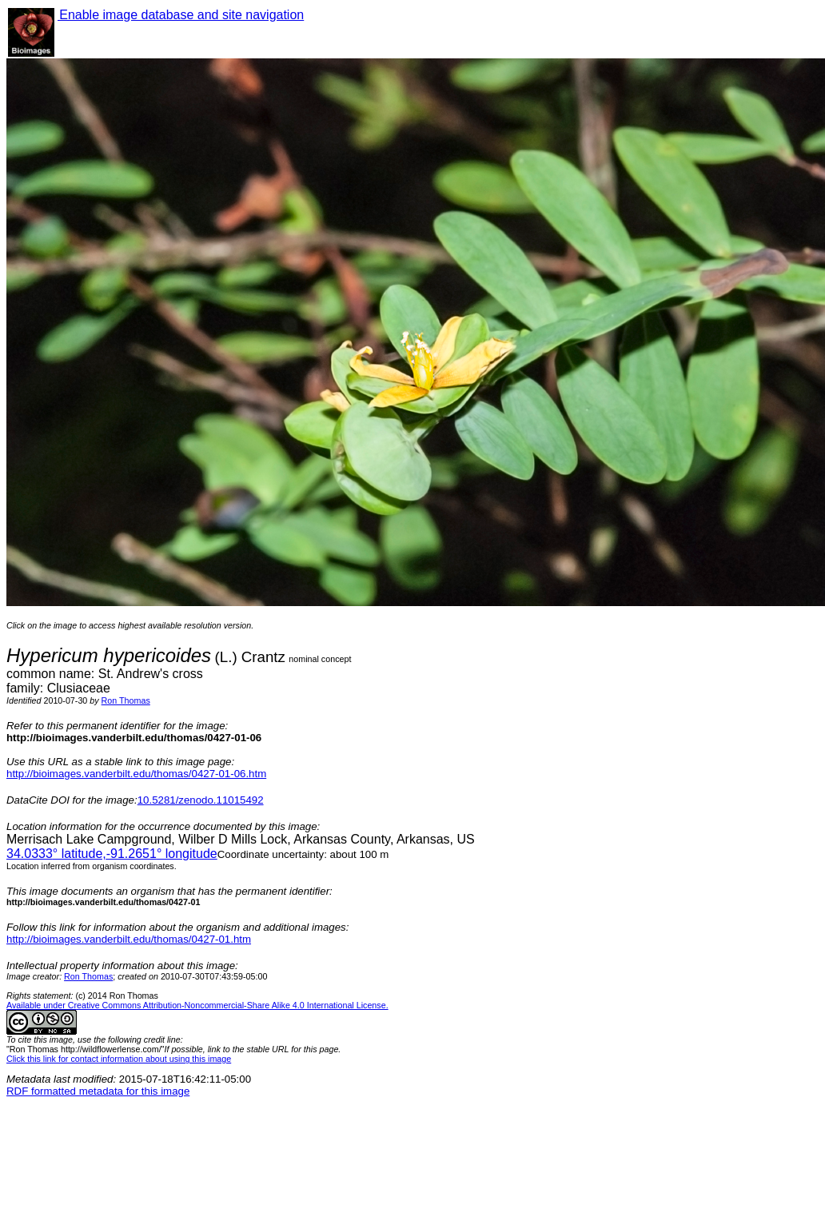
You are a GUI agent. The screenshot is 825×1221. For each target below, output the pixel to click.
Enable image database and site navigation (181, 15)
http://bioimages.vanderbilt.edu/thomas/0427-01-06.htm (136, 774)
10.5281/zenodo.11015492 (201, 800)
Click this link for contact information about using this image (118, 1058)
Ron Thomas (126, 700)
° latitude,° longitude (111, 853)
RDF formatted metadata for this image (97, 1091)
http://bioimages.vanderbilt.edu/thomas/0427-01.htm (128, 939)
